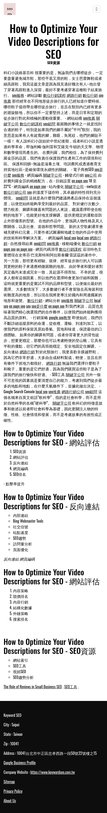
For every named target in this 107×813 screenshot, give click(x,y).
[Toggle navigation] (96, 9)
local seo (70, 238)
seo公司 (91, 175)
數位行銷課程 (54, 95)
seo (29, 192)
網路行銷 (74, 95)
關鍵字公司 (52, 175)
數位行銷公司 (15, 192)
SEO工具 (70, 687)
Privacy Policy (13, 791)
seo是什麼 (39, 306)
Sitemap (9, 782)
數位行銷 (90, 95)
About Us (10, 801)
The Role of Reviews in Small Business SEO (33, 687)
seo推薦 (89, 118)
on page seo (80, 181)
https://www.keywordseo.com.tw (52, 772)
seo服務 (18, 95)
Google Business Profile (20, 763)
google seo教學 (60, 317)
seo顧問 (49, 124)
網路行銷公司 (73, 391)
